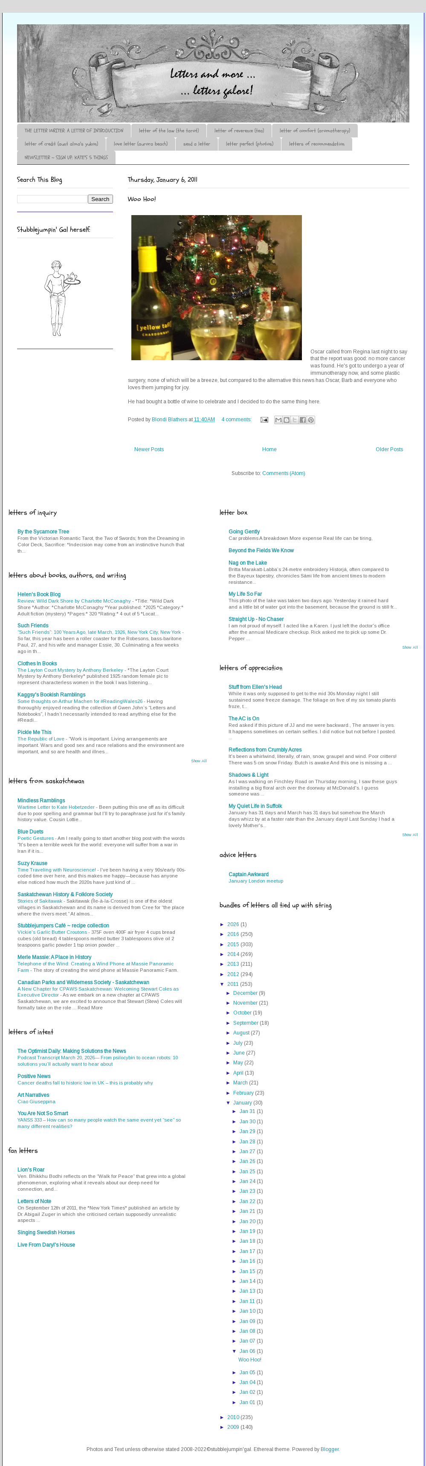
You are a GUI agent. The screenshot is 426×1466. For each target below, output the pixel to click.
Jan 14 (248, 1281)
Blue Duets (30, 832)
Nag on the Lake (248, 563)
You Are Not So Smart (42, 1113)
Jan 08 (248, 1331)
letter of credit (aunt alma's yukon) (61, 143)
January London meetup (256, 880)
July (238, 1043)
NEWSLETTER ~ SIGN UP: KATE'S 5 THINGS (66, 157)
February (244, 1093)
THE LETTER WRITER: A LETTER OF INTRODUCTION (74, 130)
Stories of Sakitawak (40, 900)
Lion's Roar (30, 1170)
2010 (234, 1417)
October (243, 1013)
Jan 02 (248, 1392)
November (246, 1003)
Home (269, 449)
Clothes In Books (37, 664)
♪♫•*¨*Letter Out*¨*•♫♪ (145, 48)
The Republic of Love (41, 738)
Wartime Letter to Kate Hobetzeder (56, 807)
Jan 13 (248, 1291)
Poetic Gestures (36, 838)
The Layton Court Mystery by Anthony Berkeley (71, 670)
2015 (234, 944)
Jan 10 (248, 1311)
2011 (233, 984)
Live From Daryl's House (46, 1245)
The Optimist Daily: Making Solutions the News (71, 1051)
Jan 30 (248, 1122)
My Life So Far (245, 594)
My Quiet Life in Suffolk (255, 806)
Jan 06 (248, 1351)
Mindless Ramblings (41, 801)
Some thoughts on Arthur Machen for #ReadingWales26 (80, 701)
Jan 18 (248, 1241)
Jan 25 (248, 1172)
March (241, 1083)
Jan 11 (248, 1301)
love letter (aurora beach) (141, 143)
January (243, 1103)
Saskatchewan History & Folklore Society (65, 895)
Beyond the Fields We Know (261, 551)
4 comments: (237, 420)
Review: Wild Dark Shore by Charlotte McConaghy (74, 600)
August (242, 1033)
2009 (234, 1427)
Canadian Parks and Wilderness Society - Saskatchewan (83, 982)
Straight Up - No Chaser (256, 619)
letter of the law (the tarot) (169, 130)
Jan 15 (248, 1271)
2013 (234, 964)
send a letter (196, 143)
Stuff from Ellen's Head (255, 687)
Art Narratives (33, 1095)
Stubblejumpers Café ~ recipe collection (63, 926)
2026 (234, 924)
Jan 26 (248, 1161)
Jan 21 (248, 1211)
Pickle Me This (34, 732)
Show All (199, 761)
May (238, 1063)
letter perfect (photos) (249, 143)
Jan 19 (248, 1231)
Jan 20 (248, 1221)
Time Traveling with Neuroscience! (57, 869)
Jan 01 (248, 1402)
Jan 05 (248, 1373)
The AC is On (244, 719)
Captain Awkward (249, 874)
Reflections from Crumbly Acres (265, 750)
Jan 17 (248, 1251)
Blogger (330, 1449)
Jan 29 (248, 1131)
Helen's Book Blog (39, 594)
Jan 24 (248, 1181)
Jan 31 (248, 1111)
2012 (234, 974)
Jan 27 (248, 1151)
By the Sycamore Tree (43, 532)
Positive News (33, 1076)
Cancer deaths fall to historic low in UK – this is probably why (85, 1082)
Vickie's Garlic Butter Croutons (52, 932)
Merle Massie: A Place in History (54, 957)
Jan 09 (248, 1321)
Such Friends (32, 626)
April (239, 1073)
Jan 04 (248, 1382)
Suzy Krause (32, 863)
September (246, 1023)
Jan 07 (248, 1341)
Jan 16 (248, 1261)
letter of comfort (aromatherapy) (315, 130)
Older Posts (389, 449)
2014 (234, 954)
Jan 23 (248, 1191)
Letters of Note (34, 1201)
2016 (234, 934)
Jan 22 (248, 1201)
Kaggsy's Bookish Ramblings (51, 695)
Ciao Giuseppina (36, 1101)
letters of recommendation (317, 143)
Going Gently (244, 532)
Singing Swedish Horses (46, 1233)
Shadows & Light (248, 775)
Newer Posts (149, 449)
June (239, 1053)
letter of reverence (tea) (239, 130)
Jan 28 (248, 1142)
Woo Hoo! (142, 199)
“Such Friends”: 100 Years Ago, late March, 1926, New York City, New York (99, 632)
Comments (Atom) (283, 473)
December (246, 993)
